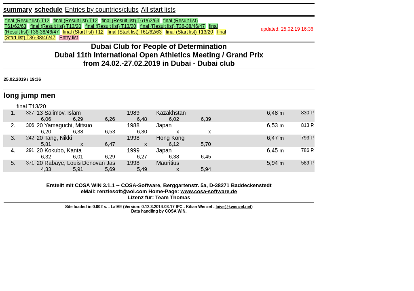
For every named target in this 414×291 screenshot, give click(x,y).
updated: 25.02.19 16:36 (287, 29)
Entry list (68, 37)
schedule (48, 9)
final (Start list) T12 (83, 32)
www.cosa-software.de (209, 191)
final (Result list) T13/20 (55, 26)
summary (17, 9)
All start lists (158, 9)
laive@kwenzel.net (233, 207)
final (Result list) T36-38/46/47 (172, 26)
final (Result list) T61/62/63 (130, 20)
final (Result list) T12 (27, 20)
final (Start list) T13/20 (189, 32)
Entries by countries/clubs (102, 9)
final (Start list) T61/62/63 (135, 32)
